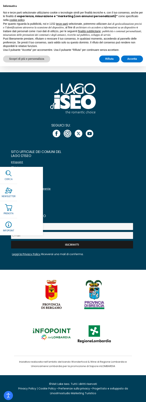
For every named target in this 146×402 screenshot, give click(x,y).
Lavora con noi (20, 183)
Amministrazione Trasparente (31, 189)
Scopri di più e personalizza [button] (26, 58)
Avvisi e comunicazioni (26, 173)
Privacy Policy (27, 388)
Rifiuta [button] (109, 58)
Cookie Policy (47, 388)
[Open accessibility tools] (8, 395)
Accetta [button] (132, 58)
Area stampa (19, 194)
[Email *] (72, 235)
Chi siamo (17, 167)
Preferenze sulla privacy (74, 388)
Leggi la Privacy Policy (26, 254)
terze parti (62, 23)
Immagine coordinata (25, 199)
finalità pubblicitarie (89, 31)
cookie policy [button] (16, 19)
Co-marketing (20, 178)
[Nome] (72, 226)
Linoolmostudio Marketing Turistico (73, 393)
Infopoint (17, 162)
